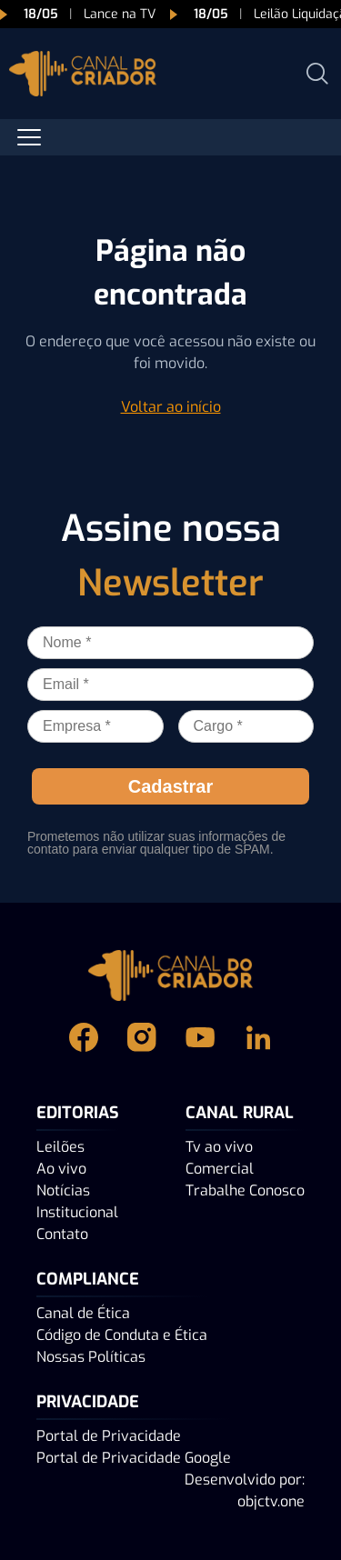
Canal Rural (240, 1113)
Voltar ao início (171, 406)
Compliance (87, 1279)
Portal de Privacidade (108, 1435)
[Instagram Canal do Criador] (141, 1037)
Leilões (60, 1146)
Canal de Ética (83, 1313)
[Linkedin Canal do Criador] (258, 1037)
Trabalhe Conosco (245, 1190)
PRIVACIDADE (87, 1402)
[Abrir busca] (317, 73)
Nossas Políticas (90, 1356)
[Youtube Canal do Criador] (200, 1037)
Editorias (77, 1113)
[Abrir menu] (29, 137)
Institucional (77, 1212)
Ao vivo (61, 1168)
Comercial (220, 1168)
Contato (62, 1234)
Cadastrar (170, 786)
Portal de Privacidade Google (133, 1457)
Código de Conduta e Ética (121, 1335)
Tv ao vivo (219, 1146)
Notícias (63, 1190)
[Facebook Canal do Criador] (83, 1037)
